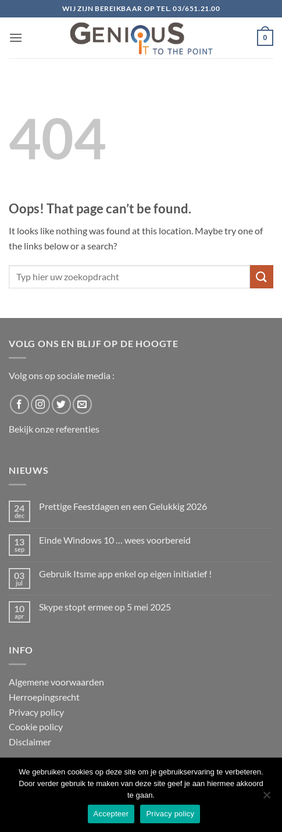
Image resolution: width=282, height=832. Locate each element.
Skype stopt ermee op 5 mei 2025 (105, 606)
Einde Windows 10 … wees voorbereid (115, 539)
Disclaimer (30, 741)
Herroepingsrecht (44, 696)
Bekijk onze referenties (54, 428)
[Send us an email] (82, 404)
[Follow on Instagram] (40, 404)
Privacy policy (36, 711)
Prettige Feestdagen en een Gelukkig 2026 (123, 506)
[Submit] (261, 276)
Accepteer (111, 813)
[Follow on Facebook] (19, 404)
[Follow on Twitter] (61, 404)
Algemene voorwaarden (56, 681)
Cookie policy (36, 726)
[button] (16, 37)
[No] (266, 798)
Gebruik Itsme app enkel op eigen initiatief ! (125, 573)
